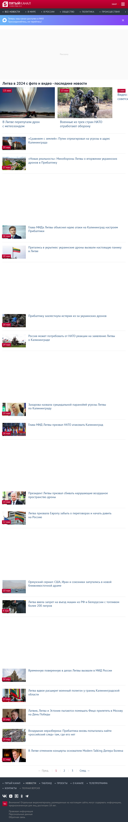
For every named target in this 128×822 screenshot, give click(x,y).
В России (49, 11)
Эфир (114, 4)
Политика (88, 11)
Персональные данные (20, 814)
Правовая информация (21, 811)
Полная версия (31, 788)
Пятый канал (12, 783)
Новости (31, 783)
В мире (32, 11)
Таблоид (47, 783)
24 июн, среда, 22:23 (15, 6)
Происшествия (111, 11)
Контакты (11, 788)
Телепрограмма (98, 783)
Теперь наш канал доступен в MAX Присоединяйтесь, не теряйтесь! (26, 20)
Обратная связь (17, 817)
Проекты (62, 783)
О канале (78, 783)
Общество (68, 11)
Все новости (12, 11)
